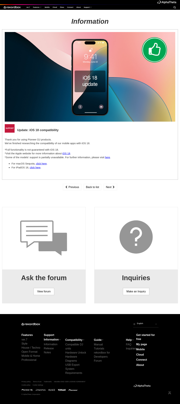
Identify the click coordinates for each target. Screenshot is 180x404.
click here (41, 163)
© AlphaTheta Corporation (31, 394)
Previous (72, 187)
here (107, 157)
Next (110, 187)
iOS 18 (66, 153)
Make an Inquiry (136, 291)
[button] (145, 324)
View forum (44, 291)
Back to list (92, 187)
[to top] (169, 393)
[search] (174, 7)
